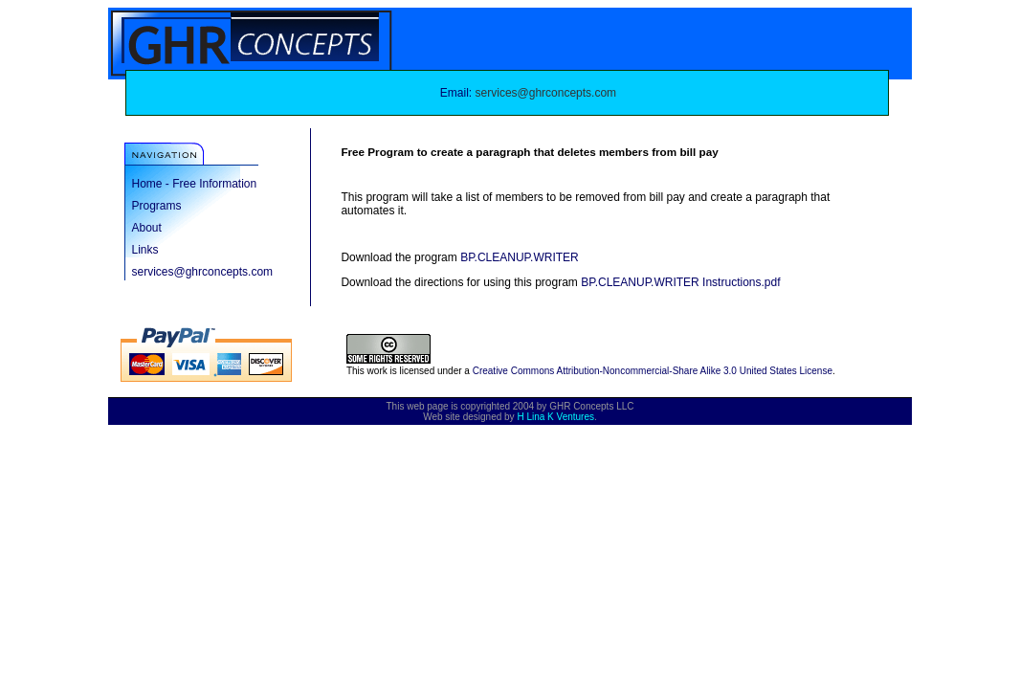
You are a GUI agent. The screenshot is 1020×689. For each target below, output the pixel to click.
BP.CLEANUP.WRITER (519, 257)
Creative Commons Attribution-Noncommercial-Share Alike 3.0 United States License (652, 371)
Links (145, 249)
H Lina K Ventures (555, 416)
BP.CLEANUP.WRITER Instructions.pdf (680, 282)
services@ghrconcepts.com (546, 93)
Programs (157, 205)
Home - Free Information (194, 183)
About (147, 227)
